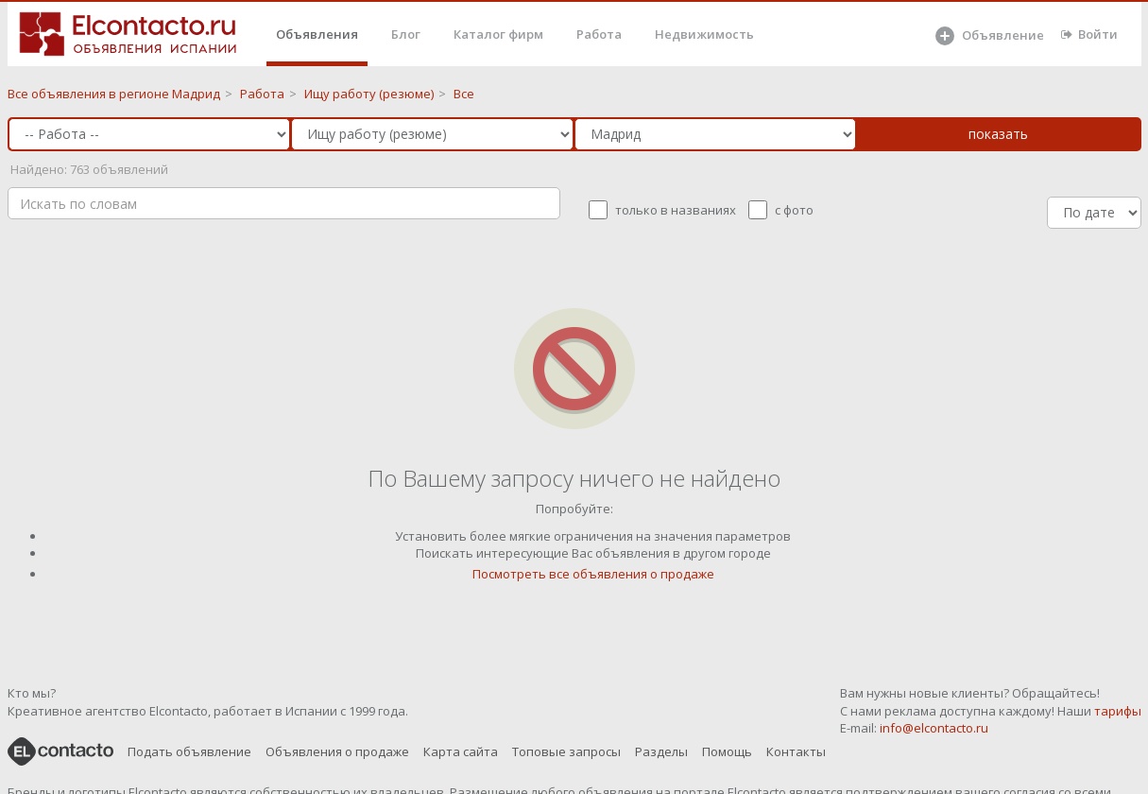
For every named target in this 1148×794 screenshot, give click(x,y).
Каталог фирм (498, 34)
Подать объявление (189, 751)
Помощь (727, 751)
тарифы (1117, 710)
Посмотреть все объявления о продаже (593, 573)
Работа (599, 34)
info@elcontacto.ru (934, 727)
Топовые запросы (566, 751)
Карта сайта (460, 751)
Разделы (661, 751)
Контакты (796, 751)
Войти (1089, 34)
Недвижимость (704, 34)
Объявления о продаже (337, 751)
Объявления (317, 34)
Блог (405, 34)
